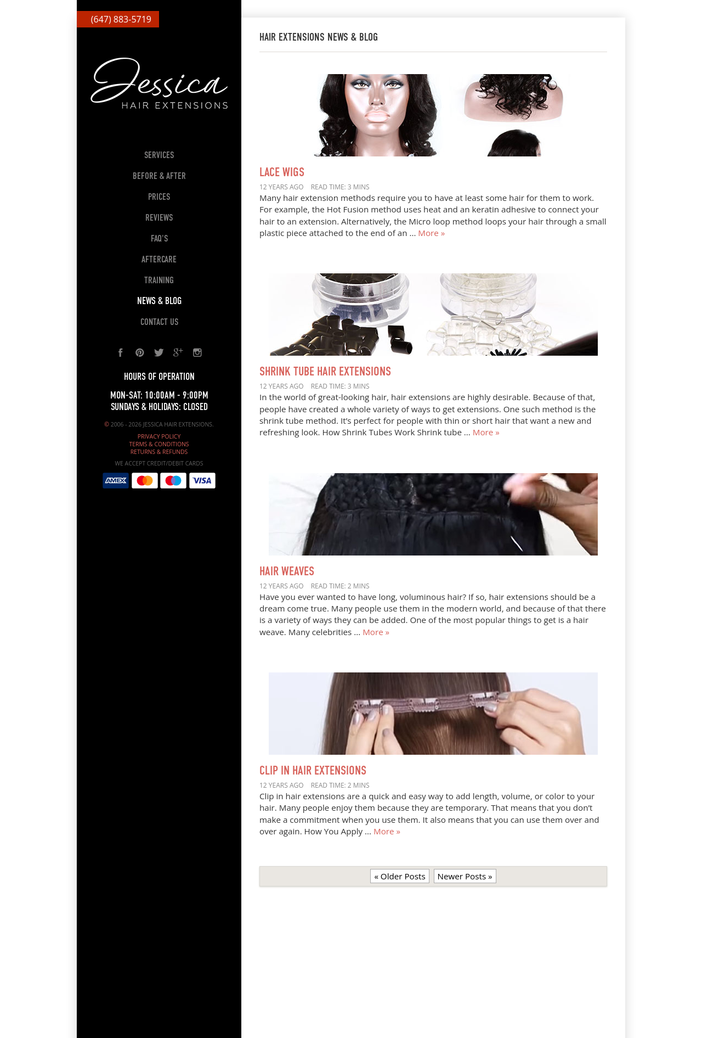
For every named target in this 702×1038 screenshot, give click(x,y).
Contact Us (159, 322)
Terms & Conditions (159, 444)
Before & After (159, 176)
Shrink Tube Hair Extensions (325, 372)
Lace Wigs (281, 173)
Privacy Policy (159, 436)
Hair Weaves (286, 572)
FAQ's (159, 239)
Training (159, 281)
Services (159, 156)
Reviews (159, 218)
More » (431, 232)
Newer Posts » (465, 876)
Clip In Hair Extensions (312, 771)
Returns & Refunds (159, 452)
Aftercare (159, 260)
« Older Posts (399, 876)
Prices (159, 197)
